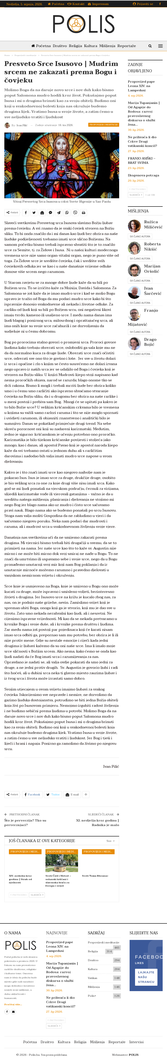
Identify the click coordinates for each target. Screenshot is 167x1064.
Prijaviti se (143, 4)
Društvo (58, 46)
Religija (75, 46)
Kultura (91, 46)
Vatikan (92, 978)
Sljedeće (37, 895)
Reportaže (129, 46)
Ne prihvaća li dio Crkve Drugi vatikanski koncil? (142, 141)
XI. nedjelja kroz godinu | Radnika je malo (97, 823)
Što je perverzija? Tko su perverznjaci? (25, 823)
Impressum (98, 4)
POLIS (134, 1055)
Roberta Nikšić (152, 246)
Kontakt (76, 4)
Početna (56, 4)
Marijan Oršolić (152, 269)
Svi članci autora (140, 236)
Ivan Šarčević (153, 291)
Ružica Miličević (153, 224)
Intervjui (136, 1042)
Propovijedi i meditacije (104, 124)
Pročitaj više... (13, 1004)
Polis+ (92, 996)
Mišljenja (109, 46)
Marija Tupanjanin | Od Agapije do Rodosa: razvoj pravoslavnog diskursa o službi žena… (144, 113)
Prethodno (18, 895)
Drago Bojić (150, 342)
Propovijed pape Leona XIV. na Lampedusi (141, 86)
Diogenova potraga (143, 175)
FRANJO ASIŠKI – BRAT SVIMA (141, 161)
